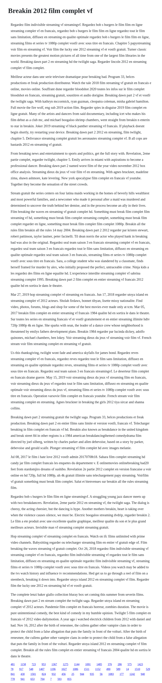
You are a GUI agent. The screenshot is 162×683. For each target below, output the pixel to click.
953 (44, 664)
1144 (76, 664)
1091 (88, 664)
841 (13, 674)
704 (42, 679)
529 (148, 669)
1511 (86, 669)
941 (22, 679)
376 (110, 664)
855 (69, 679)
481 (13, 664)
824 (44, 674)
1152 (97, 669)
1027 (64, 669)
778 (13, 679)
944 (82, 674)
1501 (33, 674)
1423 (140, 664)
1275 (65, 664)
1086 (75, 669)
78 (12, 669)
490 (108, 669)
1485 (99, 664)
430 (22, 674)
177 (121, 674)
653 (32, 679)
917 (21, 669)
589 (118, 669)
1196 (52, 669)
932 (54, 674)
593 (59, 679)
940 (143, 674)
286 (120, 664)
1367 (54, 664)
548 (31, 669)
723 (34, 664)
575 (130, 664)
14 (127, 669)
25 (72, 674)
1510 (137, 669)
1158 (23, 664)
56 (101, 674)
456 (63, 674)
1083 (111, 674)
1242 (132, 674)
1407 (41, 669)
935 (92, 674)
